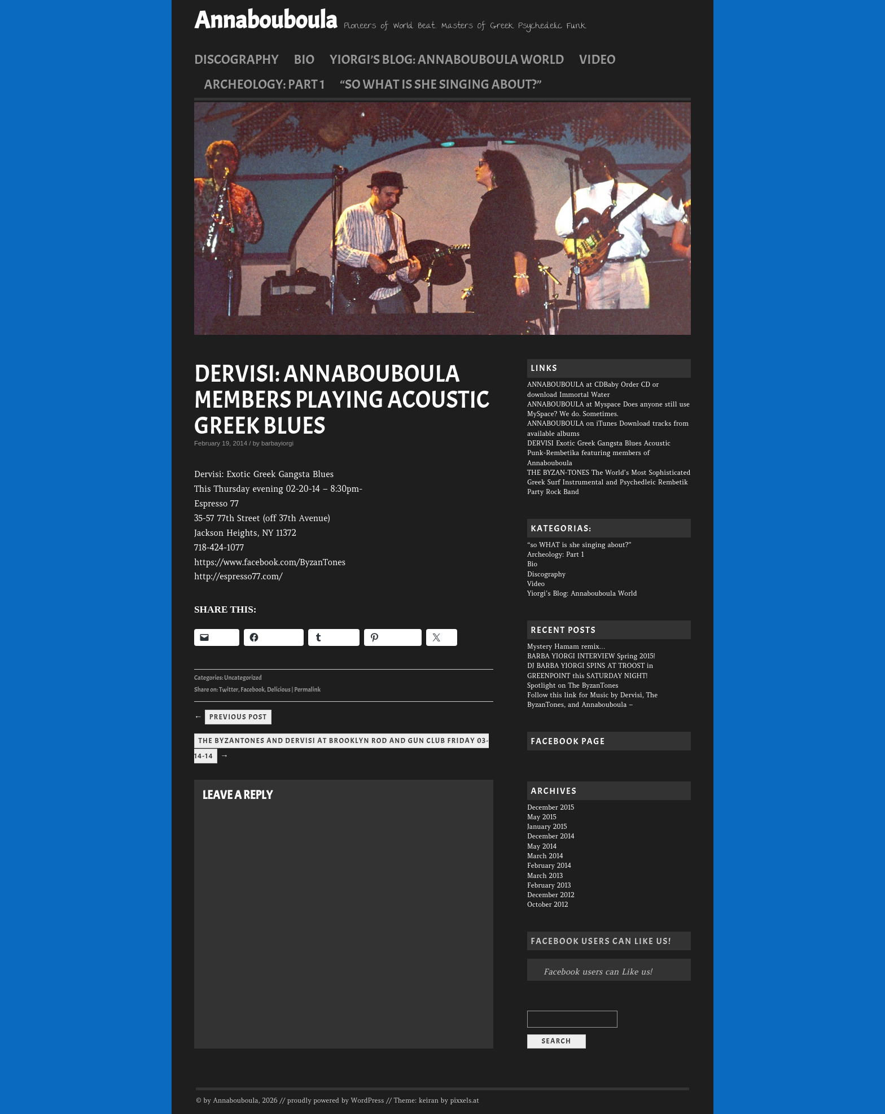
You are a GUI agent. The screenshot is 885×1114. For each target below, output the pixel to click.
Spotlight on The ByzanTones (573, 685)
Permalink (307, 689)
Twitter (228, 689)
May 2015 (542, 817)
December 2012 (551, 895)
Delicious (279, 689)
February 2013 (549, 885)
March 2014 (545, 856)
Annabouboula (265, 20)
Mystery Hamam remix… (566, 646)
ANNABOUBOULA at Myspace (574, 404)
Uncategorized (243, 678)
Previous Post (238, 717)
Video (597, 59)
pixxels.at (464, 1100)
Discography (236, 59)
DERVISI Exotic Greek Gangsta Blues (584, 443)
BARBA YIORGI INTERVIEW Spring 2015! (591, 656)
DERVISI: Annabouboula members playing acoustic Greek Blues (341, 400)
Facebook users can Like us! (601, 941)
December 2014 (551, 836)
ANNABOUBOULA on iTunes (572, 423)
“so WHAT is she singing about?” (440, 84)
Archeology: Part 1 (264, 84)
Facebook (252, 689)
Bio (304, 59)
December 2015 (550, 807)
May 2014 (542, 846)
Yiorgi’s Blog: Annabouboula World (447, 59)
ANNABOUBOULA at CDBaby (573, 384)
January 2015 (547, 827)
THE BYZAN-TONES (558, 473)
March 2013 (545, 876)
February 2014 (549, 866)
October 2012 (547, 904)
